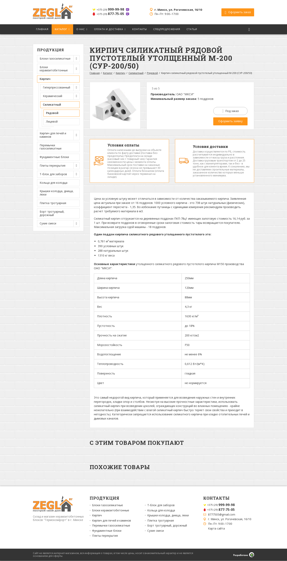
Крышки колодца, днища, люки (57, 192)
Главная (42, 29)
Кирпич (120, 73)
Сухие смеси (155, 531)
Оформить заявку (230, 121)
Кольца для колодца (53, 183)
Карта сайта (216, 529)
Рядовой (52, 113)
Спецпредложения (166, 29)
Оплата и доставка (108, 29)
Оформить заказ (238, 12)
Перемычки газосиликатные (51, 146)
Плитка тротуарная (53, 203)
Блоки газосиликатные (107, 505)
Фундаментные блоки (54, 157)
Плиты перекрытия (105, 536)
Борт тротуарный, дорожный (52, 213)
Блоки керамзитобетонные (110, 510)
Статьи (192, 29)
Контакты (139, 29)
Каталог (61, 29)
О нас (80, 29)
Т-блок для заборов (161, 505)
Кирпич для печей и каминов (111, 521)
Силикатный (136, 73)
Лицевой (52, 121)
